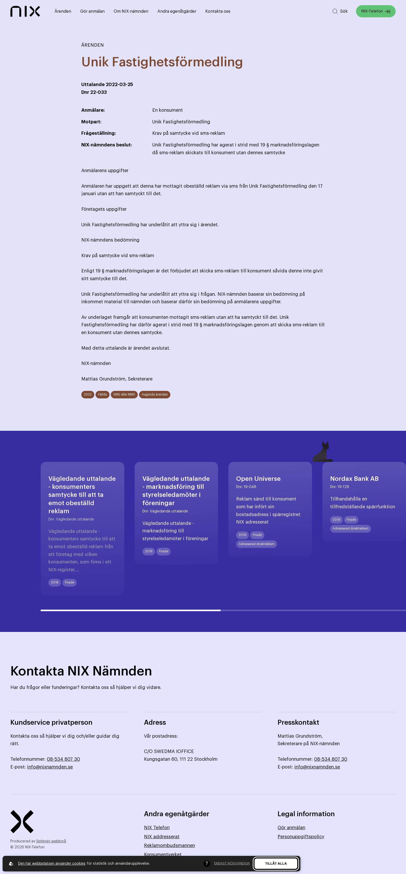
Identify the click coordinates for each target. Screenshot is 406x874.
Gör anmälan (92, 11)
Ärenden (63, 11)
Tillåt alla (276, 863)
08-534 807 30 (63, 759)
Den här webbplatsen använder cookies (51, 863)
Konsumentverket (163, 854)
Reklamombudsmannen (169, 845)
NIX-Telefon (375, 11)
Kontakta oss (217, 11)
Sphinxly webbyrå (51, 841)
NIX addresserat (161, 836)
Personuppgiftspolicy (301, 836)
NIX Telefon (157, 827)
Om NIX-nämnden (131, 11)
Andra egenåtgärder (176, 11)
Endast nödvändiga (232, 863)
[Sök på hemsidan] (340, 11)
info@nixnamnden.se (50, 767)
